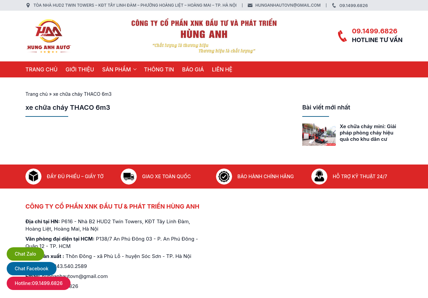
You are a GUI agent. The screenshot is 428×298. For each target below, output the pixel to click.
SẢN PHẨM (116, 69)
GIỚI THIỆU (80, 69)
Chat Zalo (25, 254)
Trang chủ (41, 69)
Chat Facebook (31, 268)
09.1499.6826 (353, 5)
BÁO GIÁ (193, 69)
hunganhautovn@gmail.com (288, 5)
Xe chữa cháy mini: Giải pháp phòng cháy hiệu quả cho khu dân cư (368, 132)
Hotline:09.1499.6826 (39, 283)
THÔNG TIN (159, 69)
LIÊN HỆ (222, 69)
